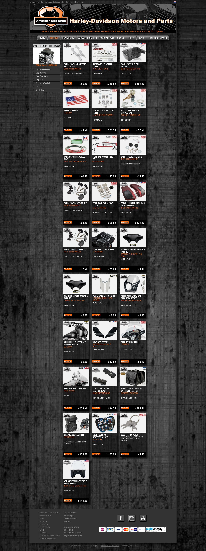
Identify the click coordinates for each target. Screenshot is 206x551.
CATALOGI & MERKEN (87, 38)
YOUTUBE (43, 521)
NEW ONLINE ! (68, 38)
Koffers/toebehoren (42, 69)
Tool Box (38, 86)
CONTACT (43, 533)
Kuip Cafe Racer (41, 76)
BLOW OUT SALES (106, 38)
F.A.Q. (42, 518)
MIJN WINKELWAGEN (158, 38)
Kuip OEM (38, 79)
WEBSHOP (54, 38)
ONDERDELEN (45, 527)
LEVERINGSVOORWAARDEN (50, 536)
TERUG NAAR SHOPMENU (46, 65)
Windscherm (39, 90)
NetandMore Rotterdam (110, 546)
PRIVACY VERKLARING (48, 538)
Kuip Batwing (40, 73)
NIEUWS (120, 38)
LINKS (42, 530)
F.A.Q (141, 38)
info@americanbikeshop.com (73, 536)
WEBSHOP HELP (45, 516)
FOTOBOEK (44, 524)
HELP (131, 38)
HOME (42, 38)
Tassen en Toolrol (42, 83)
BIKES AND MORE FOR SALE (50, 513)
